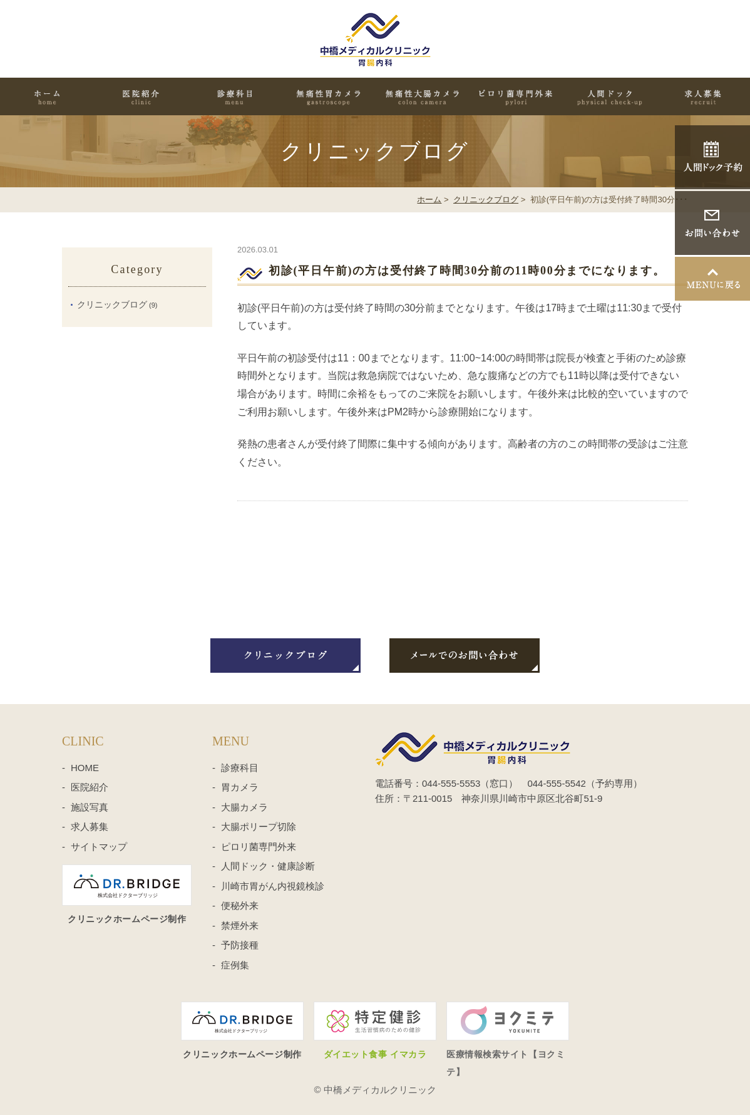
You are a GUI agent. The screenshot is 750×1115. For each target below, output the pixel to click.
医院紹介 (141, 96)
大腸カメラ (244, 807)
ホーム (429, 199)
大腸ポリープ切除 (258, 826)
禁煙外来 (240, 925)
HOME (47, 96)
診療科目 (235, 96)
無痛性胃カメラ (328, 96)
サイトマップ (99, 846)
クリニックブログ (485, 199)
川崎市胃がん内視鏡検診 (272, 886)
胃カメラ (240, 787)
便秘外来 (240, 905)
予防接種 (240, 945)
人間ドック (610, 96)
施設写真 (89, 807)
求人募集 (703, 96)
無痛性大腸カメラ (422, 96)
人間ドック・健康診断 (268, 866)
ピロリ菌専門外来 (516, 96)
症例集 (235, 965)
